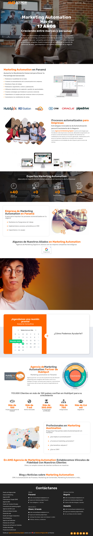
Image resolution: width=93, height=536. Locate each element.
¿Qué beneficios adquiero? (58, 445)
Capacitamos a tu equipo (17, 230)
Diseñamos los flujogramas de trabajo (21, 222)
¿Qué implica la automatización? (60, 437)
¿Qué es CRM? (54, 449)
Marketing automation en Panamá (44, 375)
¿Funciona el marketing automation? (62, 441)
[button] (70, 3)
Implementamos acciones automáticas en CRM (24, 226)
